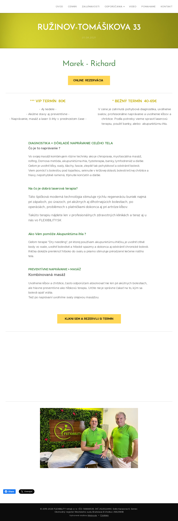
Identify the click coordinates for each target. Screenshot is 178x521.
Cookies (104, 515)
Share (9, 491)
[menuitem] (68, 6)
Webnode (92, 515)
